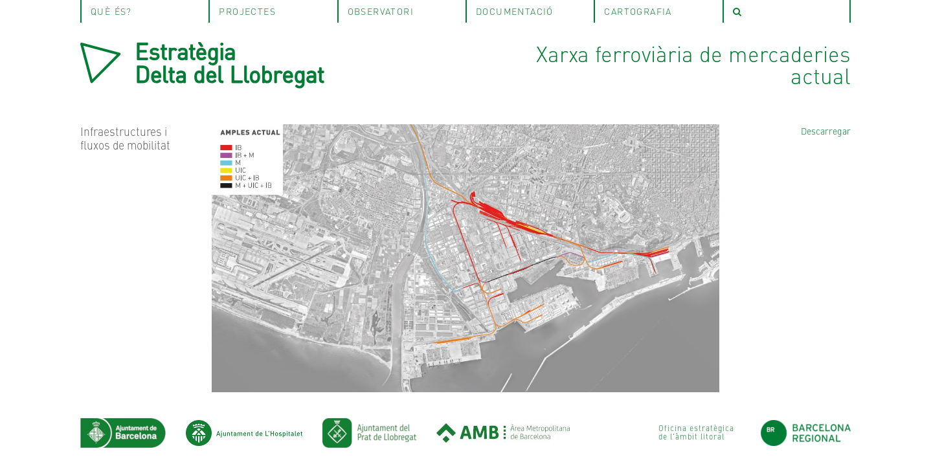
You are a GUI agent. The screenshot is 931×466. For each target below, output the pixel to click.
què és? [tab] (111, 11)
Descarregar (826, 130)
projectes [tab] (247, 11)
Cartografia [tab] (637, 11)
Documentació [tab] (515, 11)
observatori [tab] (381, 11)
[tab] (787, 11)
